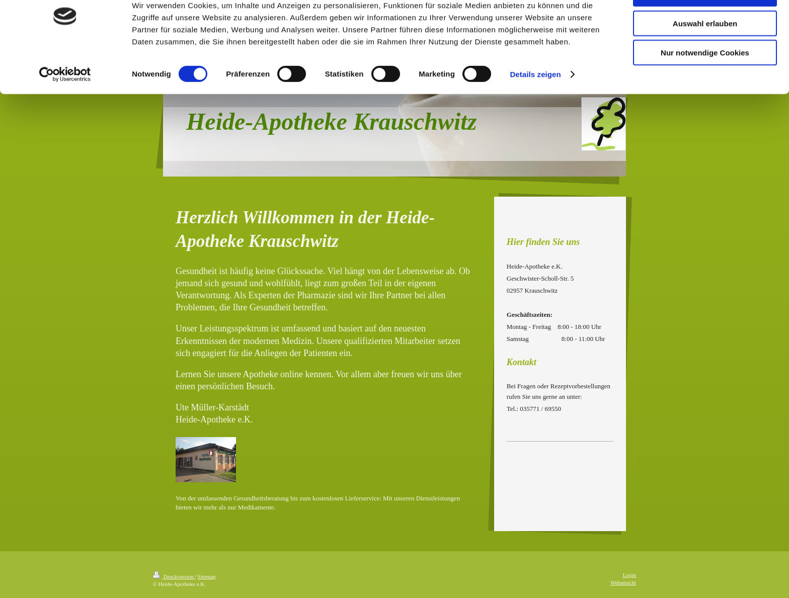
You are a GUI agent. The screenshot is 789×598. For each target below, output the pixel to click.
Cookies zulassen (705, 25)
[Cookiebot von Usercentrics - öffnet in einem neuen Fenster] (65, 105)
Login (629, 575)
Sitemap (206, 576)
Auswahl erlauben (705, 54)
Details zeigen (535, 105)
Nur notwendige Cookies (705, 83)
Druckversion (174, 576)
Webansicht (623, 582)
